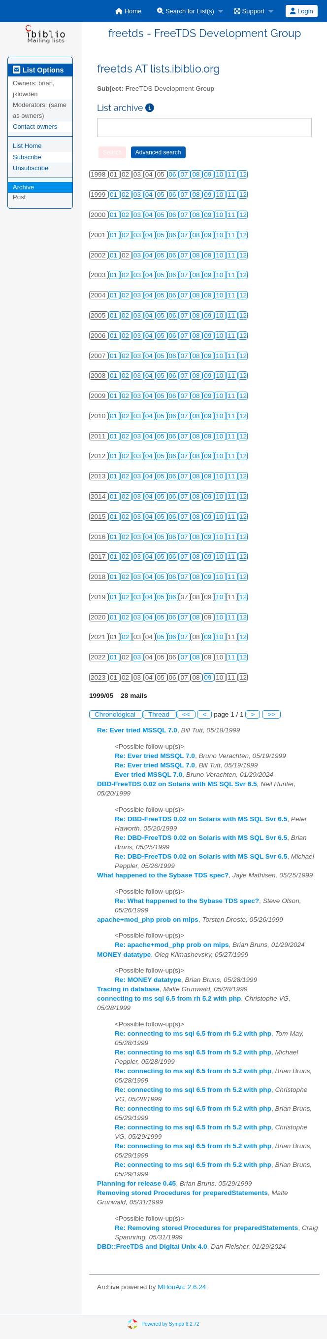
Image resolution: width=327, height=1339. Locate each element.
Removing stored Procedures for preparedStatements (182, 1192)
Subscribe (27, 157)
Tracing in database (128, 989)
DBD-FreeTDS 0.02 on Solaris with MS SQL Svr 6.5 (177, 784)
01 (114, 194)
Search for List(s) (185, 11)
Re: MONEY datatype (148, 979)
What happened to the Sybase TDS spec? (163, 875)
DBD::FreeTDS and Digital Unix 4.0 (152, 1246)
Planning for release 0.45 (136, 1183)
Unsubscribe (30, 168)
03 (138, 194)
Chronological (116, 714)
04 (150, 194)
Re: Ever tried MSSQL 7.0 (137, 730)
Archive (23, 187)
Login (301, 11)
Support (249, 11)
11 (232, 174)
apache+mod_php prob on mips (147, 919)
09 (208, 174)
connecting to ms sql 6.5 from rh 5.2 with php (169, 998)
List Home (27, 145)
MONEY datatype (124, 954)
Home (128, 11)
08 (196, 174)
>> (271, 714)
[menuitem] (128, 11)
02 (126, 194)
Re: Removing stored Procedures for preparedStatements (206, 1227)
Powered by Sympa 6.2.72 (170, 1324)
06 (173, 174)
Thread (159, 714)
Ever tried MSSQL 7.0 (148, 774)
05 (161, 194)
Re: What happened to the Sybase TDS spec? (187, 901)
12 (243, 174)
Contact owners (35, 126)
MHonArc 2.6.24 (182, 1287)
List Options (38, 70)
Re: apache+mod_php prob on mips (172, 944)
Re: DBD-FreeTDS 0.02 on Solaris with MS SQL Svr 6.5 (201, 819)
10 (220, 174)
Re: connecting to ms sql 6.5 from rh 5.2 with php (193, 1033)
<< (186, 714)
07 (185, 174)
